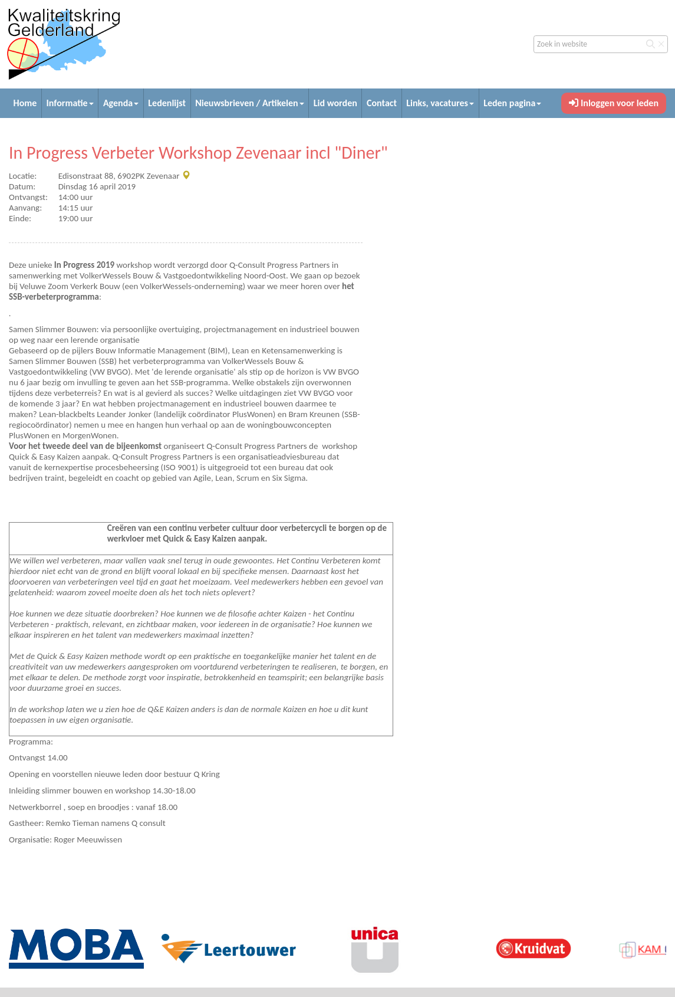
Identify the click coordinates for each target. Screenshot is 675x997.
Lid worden (335, 103)
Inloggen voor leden (613, 103)
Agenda (121, 103)
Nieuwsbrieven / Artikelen (249, 103)
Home (25, 103)
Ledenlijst (167, 103)
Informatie (70, 103)
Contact (382, 103)
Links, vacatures (440, 103)
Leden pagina (512, 103)
